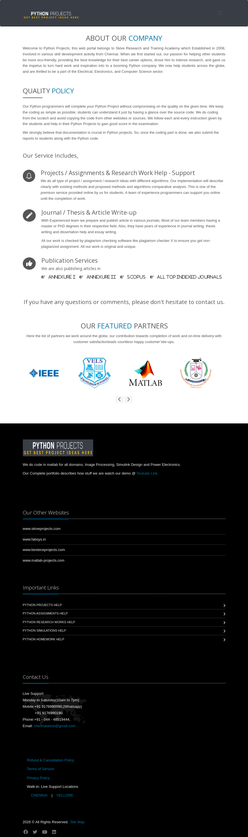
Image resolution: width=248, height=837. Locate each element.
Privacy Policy (38, 778)
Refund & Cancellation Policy (50, 760)
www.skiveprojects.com (42, 529)
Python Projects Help (42, 605)
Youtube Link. (147, 473)
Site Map (77, 822)
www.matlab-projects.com (43, 560)
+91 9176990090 (48, 706)
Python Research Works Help (49, 622)
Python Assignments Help (45, 613)
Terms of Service (40, 769)
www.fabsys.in (34, 539)
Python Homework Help (43, 639)
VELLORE (64, 795)
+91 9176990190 (48, 713)
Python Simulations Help (44, 630)
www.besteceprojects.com (44, 550)
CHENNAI (39, 795)
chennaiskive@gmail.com (54, 726)
